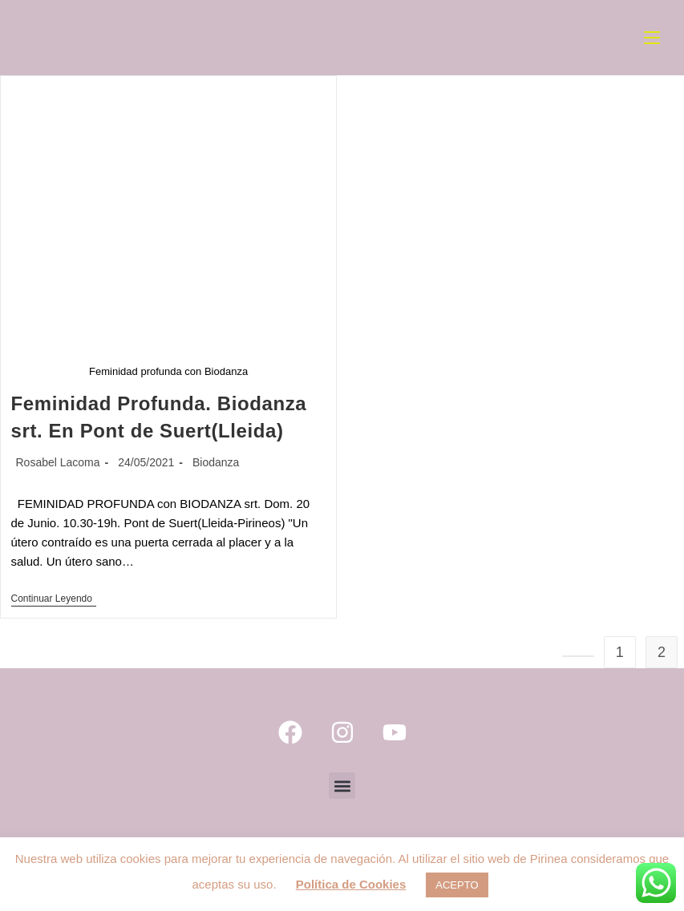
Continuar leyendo (53, 598)
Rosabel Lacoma (58, 462)
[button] (342, 785)
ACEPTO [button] (456, 885)
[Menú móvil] (652, 37)
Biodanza (215, 462)
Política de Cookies (351, 884)
